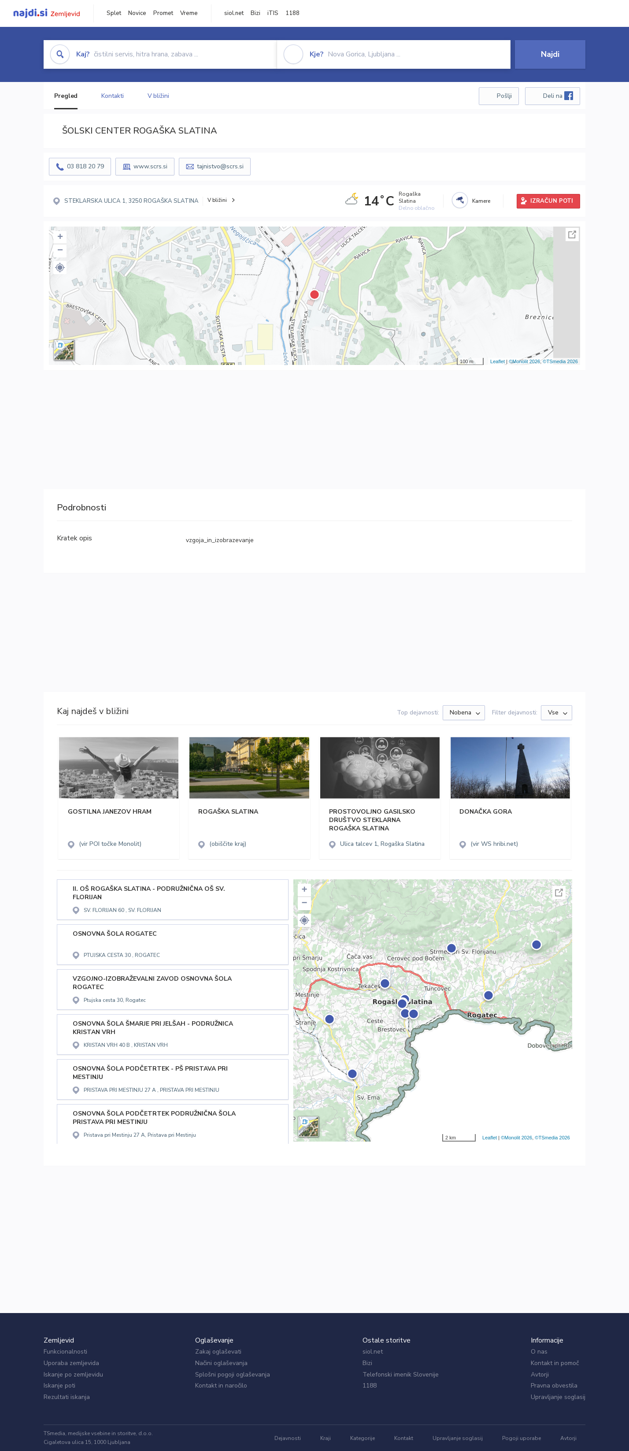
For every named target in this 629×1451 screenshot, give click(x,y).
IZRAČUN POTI (551, 201)
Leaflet (497, 361)
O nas (539, 1351)
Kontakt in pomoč (555, 1363)
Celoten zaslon (572, 234)
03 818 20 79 (85, 166)
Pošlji (504, 96)
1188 (292, 13)
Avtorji (540, 1374)
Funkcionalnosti (65, 1351)
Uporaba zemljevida (71, 1363)
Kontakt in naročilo (221, 1385)
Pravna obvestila (554, 1385)
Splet (114, 13)
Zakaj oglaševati (218, 1351)
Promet (163, 13)
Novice (137, 13)
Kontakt (403, 1438)
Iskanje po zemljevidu (73, 1374)
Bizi (255, 13)
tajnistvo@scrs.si (220, 166)
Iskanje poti (59, 1385)
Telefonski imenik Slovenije (401, 1374)
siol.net (234, 13)
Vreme (189, 13)
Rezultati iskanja (67, 1397)
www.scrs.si (150, 166)
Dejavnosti (287, 1438)
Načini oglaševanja (221, 1363)
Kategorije (362, 1438)
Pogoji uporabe (521, 1438)
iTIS (272, 13)
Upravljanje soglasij (558, 1397)
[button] (60, 267)
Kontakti (112, 96)
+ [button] (60, 237)
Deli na (558, 95)
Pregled (66, 96)
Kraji (325, 1438)
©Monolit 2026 (524, 361)
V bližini (158, 96)
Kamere (481, 201)
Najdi (550, 54)
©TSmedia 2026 (560, 361)
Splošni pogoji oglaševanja (232, 1374)
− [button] (60, 250)
